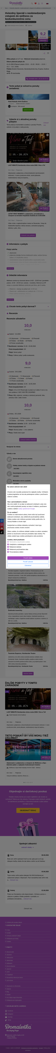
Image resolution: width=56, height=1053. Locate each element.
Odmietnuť (28, 565)
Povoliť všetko (28, 558)
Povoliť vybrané (28, 561)
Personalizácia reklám (16, 552)
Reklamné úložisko (15, 547)
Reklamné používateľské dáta (18, 549)
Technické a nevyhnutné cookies (19, 542)
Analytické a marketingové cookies (20, 544)
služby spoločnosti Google (26, 508)
